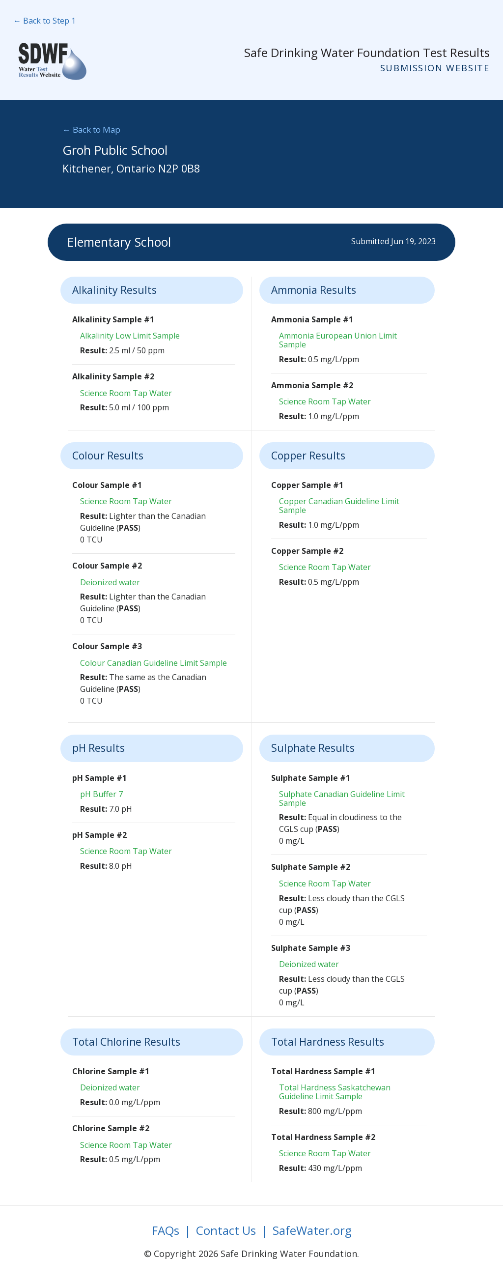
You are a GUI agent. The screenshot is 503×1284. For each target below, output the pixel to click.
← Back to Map (91, 129)
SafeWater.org (312, 1230)
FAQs (165, 1230)
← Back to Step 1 (44, 20)
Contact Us (226, 1230)
